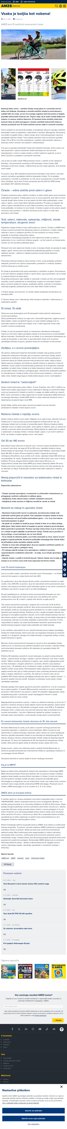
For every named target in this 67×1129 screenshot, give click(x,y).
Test (3, 1054)
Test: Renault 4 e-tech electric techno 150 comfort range (26, 883)
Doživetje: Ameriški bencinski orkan (18, 898)
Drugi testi (7, 1068)
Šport (5, 1047)
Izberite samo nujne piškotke (33, 1118)
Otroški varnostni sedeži (12, 1061)
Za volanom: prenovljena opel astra (17, 928)
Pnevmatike (7, 1058)
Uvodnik (6, 1039)
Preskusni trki (8, 1066)
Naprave (6, 1063)
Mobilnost (5, 1075)
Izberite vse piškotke (33, 1110)
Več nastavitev (33, 1124)
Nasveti (6, 1082)
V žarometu (6, 1035)
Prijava (58, 1020)
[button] (6, 84)
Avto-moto (7, 1042)
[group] (33, 84)
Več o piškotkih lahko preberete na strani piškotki (20, 1103)
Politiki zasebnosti (40, 1015)
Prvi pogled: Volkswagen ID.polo (16, 943)
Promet (5, 1079)
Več (4, 889)
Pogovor (6, 1044)
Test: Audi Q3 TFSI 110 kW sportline (17, 913)
